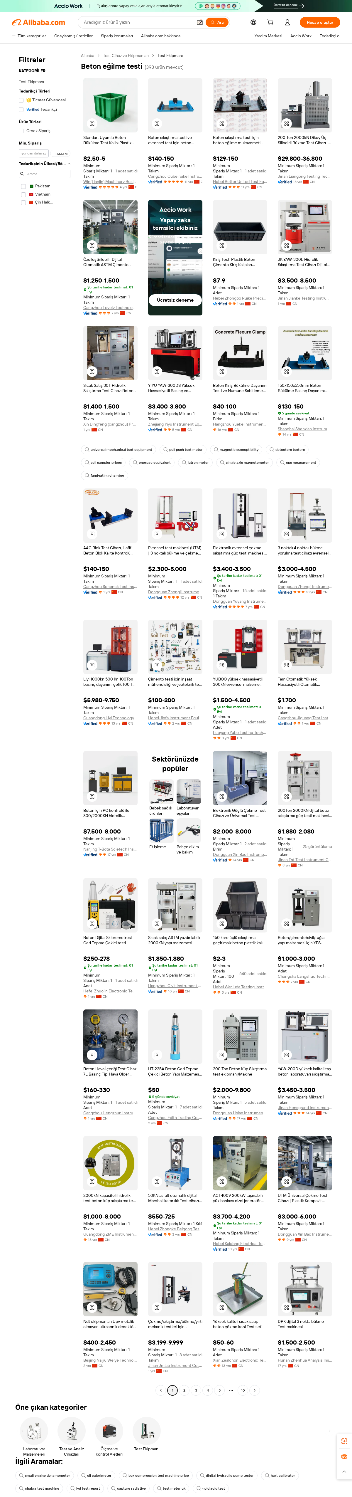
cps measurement (298, 462)
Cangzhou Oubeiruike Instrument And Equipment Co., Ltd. (175, 176)
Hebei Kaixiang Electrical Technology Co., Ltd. (240, 1243)
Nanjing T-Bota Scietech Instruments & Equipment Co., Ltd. (110, 849)
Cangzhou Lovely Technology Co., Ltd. (110, 307)
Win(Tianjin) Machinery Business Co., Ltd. (110, 181)
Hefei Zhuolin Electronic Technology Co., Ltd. (110, 991)
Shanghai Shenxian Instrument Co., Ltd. (305, 428)
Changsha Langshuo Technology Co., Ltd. (305, 976)
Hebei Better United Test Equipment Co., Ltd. (240, 181)
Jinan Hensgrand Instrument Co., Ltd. (305, 1107)
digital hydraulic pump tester (227, 1475)
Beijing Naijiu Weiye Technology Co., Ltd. (110, 1360)
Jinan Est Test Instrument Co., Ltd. (305, 859)
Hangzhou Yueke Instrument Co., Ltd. (240, 424)
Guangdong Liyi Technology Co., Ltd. (110, 717)
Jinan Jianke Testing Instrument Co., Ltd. (305, 298)
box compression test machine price (156, 1475)
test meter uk (171, 1488)
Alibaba (87, 55)
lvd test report (85, 1488)
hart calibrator (280, 1475)
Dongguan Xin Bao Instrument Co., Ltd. (240, 854)
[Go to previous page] (160, 1390)
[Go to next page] (254, 1390)
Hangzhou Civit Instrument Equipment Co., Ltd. (175, 985)
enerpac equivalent (152, 462)
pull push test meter (183, 449)
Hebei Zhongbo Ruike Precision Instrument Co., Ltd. (240, 298)
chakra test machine (39, 1488)
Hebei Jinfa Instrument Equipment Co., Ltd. (175, 717)
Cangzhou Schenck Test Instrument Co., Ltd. (110, 586)
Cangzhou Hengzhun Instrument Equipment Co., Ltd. (110, 1112)
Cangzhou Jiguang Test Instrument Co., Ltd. (305, 717)
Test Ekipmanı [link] (170, 55)
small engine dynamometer (44, 1475)
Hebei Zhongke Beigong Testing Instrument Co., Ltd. (175, 1229)
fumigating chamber (104, 475)
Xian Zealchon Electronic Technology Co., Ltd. (240, 1360)
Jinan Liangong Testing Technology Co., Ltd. (305, 176)
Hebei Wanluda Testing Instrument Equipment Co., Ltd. (240, 986)
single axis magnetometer (244, 462)
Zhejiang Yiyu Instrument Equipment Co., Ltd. (175, 424)
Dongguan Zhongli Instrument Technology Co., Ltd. (175, 591)
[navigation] (44, 723)
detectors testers (287, 449)
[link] (344, 1441)
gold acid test (211, 1488)
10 (243, 1390)
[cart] (271, 23)
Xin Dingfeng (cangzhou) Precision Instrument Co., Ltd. (110, 424)
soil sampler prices (103, 462)
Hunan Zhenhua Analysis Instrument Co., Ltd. (305, 1360)
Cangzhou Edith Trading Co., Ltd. (175, 1117)
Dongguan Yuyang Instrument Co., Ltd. (240, 601)
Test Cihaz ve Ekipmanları (126, 55)
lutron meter (195, 462)
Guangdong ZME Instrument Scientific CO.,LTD (110, 1234)
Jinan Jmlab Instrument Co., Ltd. (175, 1365)
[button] (199, 22)
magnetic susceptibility (236, 449)
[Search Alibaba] (138, 22)
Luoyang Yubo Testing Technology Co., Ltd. (240, 732)
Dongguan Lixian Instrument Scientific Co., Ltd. (240, 1112)
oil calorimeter (96, 1475)
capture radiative (128, 1488)
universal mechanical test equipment (118, 449)
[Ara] (217, 22)
